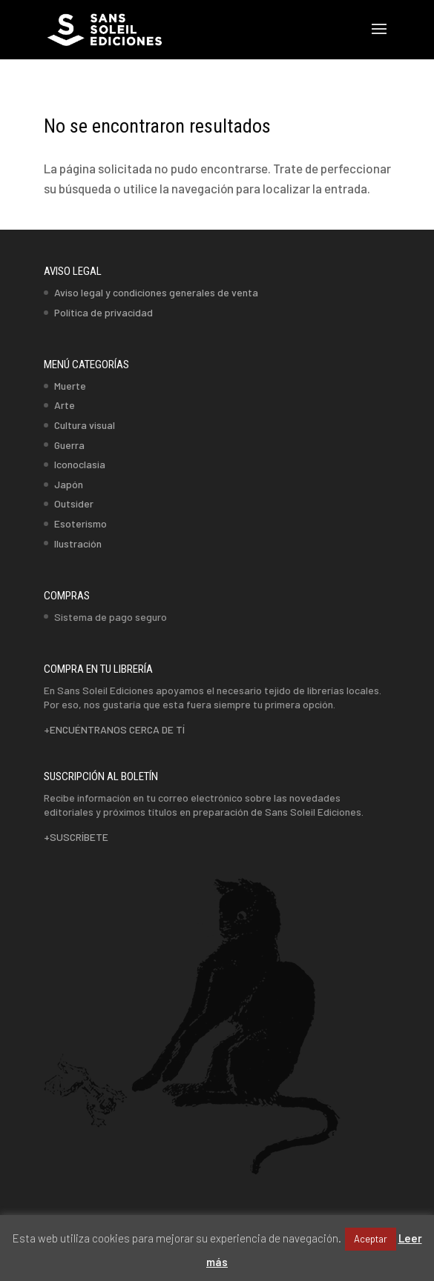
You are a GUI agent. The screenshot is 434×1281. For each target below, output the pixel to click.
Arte (64, 405)
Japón (68, 484)
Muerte (70, 385)
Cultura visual (84, 425)
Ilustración (78, 543)
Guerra (69, 445)
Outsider (73, 503)
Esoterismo (80, 523)
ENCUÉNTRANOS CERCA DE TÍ (117, 729)
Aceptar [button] (370, 1239)
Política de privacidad (103, 312)
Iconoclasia (79, 464)
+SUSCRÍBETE (76, 837)
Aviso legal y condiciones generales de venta (156, 292)
